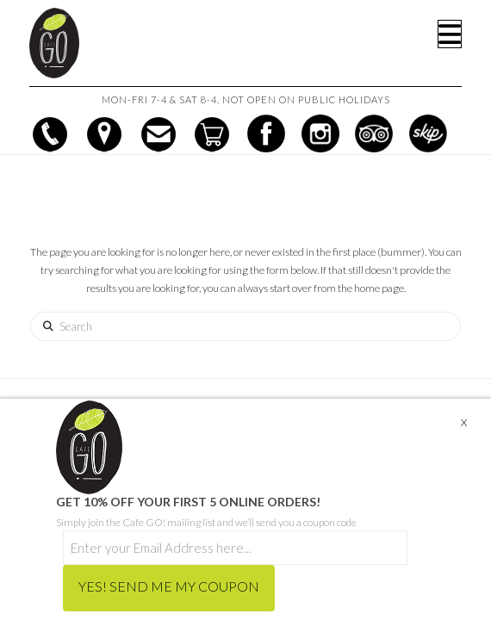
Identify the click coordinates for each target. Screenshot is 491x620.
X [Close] (464, 422)
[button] (450, 34)
